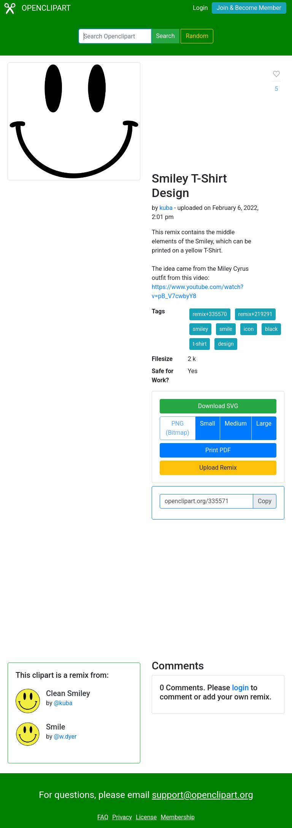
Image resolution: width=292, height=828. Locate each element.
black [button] (271, 329)
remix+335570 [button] (210, 314)
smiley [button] (200, 329)
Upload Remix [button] (217, 467)
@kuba (63, 703)
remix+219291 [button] (255, 314)
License (146, 817)
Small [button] (207, 423)
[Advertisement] (206, 119)
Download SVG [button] (218, 406)
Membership (178, 817)
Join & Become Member (249, 7)
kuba (166, 207)
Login (200, 7)
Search (165, 36)
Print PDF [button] (218, 450)
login (240, 687)
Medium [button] (236, 423)
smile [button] (225, 329)
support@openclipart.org (202, 795)
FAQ (102, 817)
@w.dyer (65, 736)
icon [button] (249, 329)
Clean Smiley (68, 693)
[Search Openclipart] (115, 36)
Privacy (122, 817)
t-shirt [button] (199, 344)
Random (197, 36)
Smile (55, 726)
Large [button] (263, 423)
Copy (264, 501)
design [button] (226, 344)
